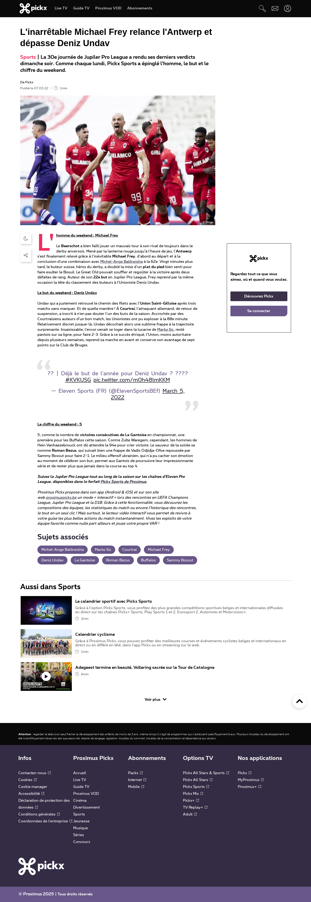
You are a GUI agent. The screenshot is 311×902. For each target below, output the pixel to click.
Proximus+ (249, 787)
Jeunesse (81, 821)
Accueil (79, 773)
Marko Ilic (165, 329)
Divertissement (86, 807)
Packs (135, 773)
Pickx (244, 773)
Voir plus (155, 699)
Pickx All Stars (198, 780)
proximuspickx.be (61, 497)
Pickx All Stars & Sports (206, 773)
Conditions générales (39, 814)
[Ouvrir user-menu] (287, 8)
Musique (80, 828)
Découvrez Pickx (258, 296)
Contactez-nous (34, 773)
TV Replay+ (195, 807)
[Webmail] (275, 8)
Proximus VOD (86, 794)
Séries (78, 835)
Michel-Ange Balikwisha (121, 261)
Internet (137, 780)
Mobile (136, 787)
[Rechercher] (262, 8)
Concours (81, 842)
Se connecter (258, 311)
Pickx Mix (193, 794)
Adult (190, 814)
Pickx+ (191, 800)
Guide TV (81, 787)
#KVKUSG (78, 380)
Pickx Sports (196, 787)
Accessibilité (31, 794)
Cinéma (80, 800)
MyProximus (251, 780)
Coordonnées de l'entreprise (45, 821)
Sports (28, 57)
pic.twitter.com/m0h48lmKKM (131, 380)
